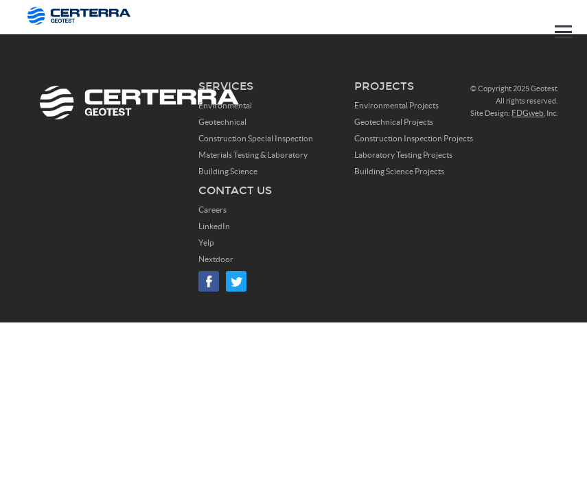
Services (225, 86)
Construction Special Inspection (255, 138)
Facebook (208, 281)
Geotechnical (222, 121)
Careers (212, 209)
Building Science (227, 171)
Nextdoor (215, 259)
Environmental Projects (396, 105)
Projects (384, 86)
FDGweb (527, 112)
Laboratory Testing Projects (403, 154)
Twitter (236, 281)
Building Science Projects (399, 171)
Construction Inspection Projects (413, 138)
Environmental (225, 105)
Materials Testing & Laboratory (253, 154)
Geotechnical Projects (393, 121)
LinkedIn (214, 226)
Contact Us (235, 190)
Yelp (206, 242)
